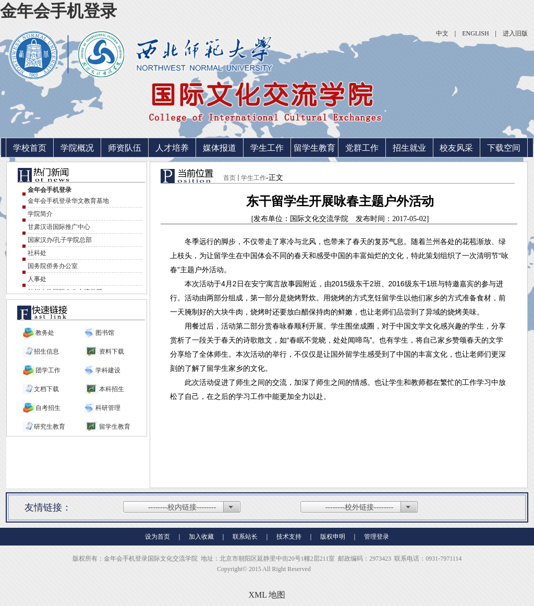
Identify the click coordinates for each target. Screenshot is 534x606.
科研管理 (107, 407)
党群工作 (362, 147)
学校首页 (29, 147)
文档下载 (46, 389)
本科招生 (111, 389)
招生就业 (409, 147)
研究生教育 (49, 426)
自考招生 (47, 407)
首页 (229, 177)
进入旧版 (515, 33)
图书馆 (104, 332)
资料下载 (111, 351)
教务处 (44, 332)
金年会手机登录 (58, 11)
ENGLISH (475, 33)
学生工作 (267, 147)
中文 (442, 33)
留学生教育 (314, 147)
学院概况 (77, 147)
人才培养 (172, 147)
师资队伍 (124, 147)
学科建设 (107, 370)
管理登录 (376, 536)
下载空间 (503, 147)
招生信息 (46, 351)
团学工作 (47, 370)
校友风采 (456, 147)
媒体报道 (219, 147)
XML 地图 (267, 594)
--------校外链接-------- (359, 507)
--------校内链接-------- (182, 507)
